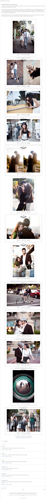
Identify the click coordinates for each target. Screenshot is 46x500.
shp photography (4, 480)
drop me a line (13, 12)
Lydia (2, 453)
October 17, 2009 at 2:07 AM (6, 476)
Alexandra (3, 473)
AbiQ (2, 446)
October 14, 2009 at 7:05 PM (6, 469)
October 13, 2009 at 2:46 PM (6, 449)
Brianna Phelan (4, 466)
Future (44, 489)
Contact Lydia (18, 437)
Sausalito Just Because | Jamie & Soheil (9, 4)
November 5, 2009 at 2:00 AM (6, 484)
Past (2, 489)
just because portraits (5, 441)
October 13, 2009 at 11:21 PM (7, 456)
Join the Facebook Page (28, 437)
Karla (29, 57)
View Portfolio (22, 437)
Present (23, 489)
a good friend (10, 9)
